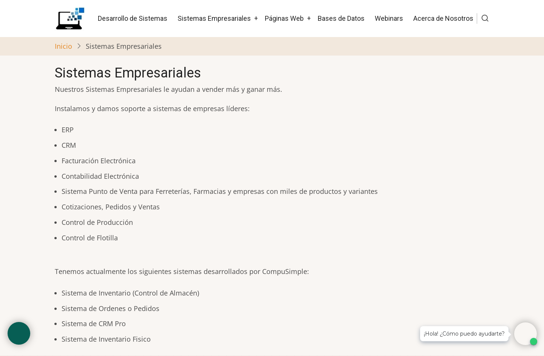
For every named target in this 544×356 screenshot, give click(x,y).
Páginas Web (284, 18)
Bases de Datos (341, 18)
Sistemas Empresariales (214, 18)
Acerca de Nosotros (443, 18)
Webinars (389, 18)
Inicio (63, 46)
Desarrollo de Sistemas (132, 18)
